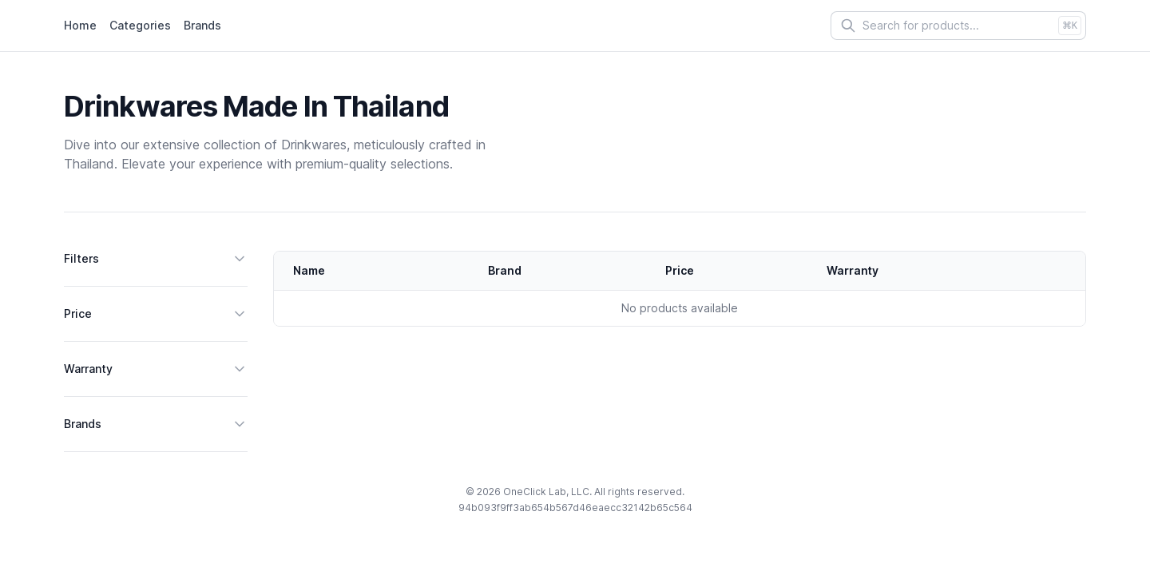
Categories (140, 25)
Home (80, 25)
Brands (202, 25)
